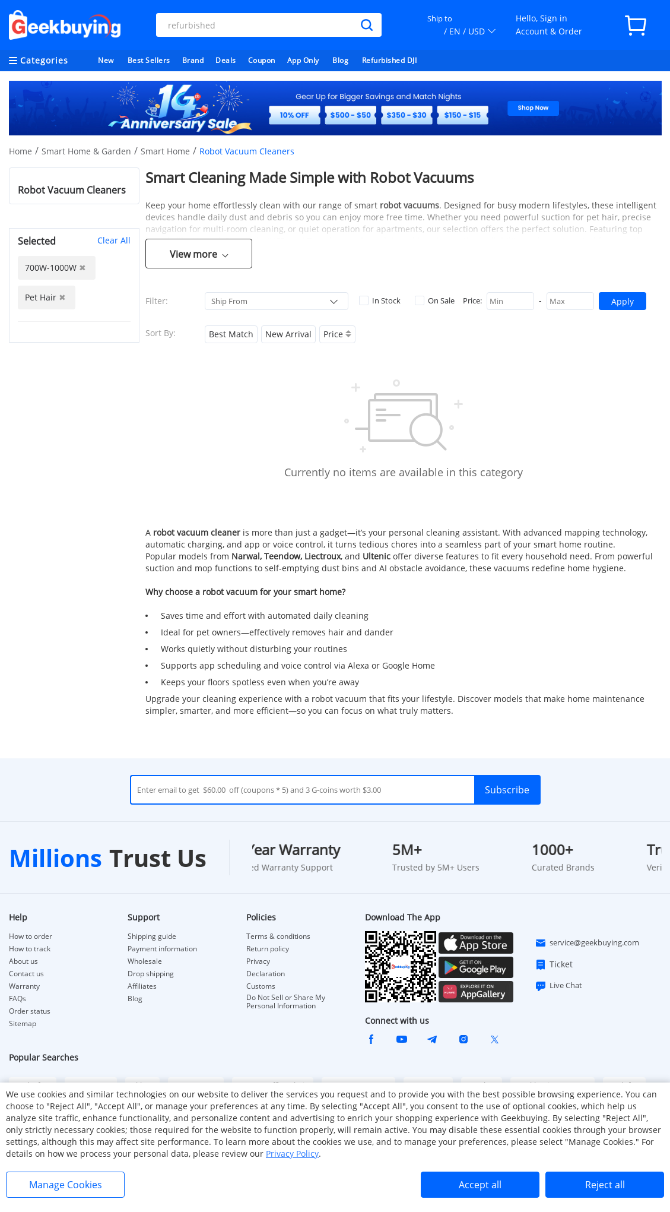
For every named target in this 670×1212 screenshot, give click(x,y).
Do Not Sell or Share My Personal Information (285, 1001)
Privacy (258, 961)
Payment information (162, 949)
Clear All (114, 240)
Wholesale (145, 961)
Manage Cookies (65, 1184)
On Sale (435, 300)
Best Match (231, 334)
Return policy (267, 949)
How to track (29, 949)
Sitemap (22, 1023)
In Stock (380, 300)
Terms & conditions (278, 936)
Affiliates (142, 986)
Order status (29, 1011)
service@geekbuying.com (587, 943)
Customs (260, 986)
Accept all (480, 1184)
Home (20, 151)
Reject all (605, 1184)
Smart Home (165, 151)
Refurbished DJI (389, 60)
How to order (30, 936)
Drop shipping (151, 974)
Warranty (24, 986)
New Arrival (288, 334)
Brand (193, 60)
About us (23, 961)
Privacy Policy (292, 1153)
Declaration (265, 974)
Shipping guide (152, 936)
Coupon (261, 60)
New (106, 60)
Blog (340, 60)
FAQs (17, 999)
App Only (303, 60)
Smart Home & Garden (86, 151)
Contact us (26, 974)
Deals (225, 60)
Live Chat (558, 986)
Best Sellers (149, 60)
